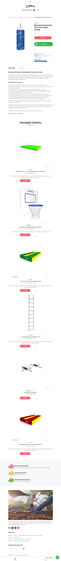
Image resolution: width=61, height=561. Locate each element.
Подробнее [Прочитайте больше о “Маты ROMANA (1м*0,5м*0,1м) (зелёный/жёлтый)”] (25, 290)
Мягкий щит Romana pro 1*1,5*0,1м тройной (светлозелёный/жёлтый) (30, 171)
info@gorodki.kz (16, 537)
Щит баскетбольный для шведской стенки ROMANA (30, 227)
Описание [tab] (11, 68)
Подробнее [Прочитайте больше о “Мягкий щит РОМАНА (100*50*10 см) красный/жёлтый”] (25, 453)
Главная (9, 17)
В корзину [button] (25, 180)
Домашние (15, 17)
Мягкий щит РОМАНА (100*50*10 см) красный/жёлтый (30, 444)
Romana (40, 57)
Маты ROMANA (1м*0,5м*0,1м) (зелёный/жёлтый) (30, 281)
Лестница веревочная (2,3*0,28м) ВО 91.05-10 (30, 336)
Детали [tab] (21, 68)
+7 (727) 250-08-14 (18, 539)
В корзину (42, 37)
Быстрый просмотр (48, 167)
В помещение (20, 17)
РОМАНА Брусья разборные (30, 392)
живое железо (26, 555)
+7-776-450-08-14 (27, 539)
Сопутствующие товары (29, 17)
